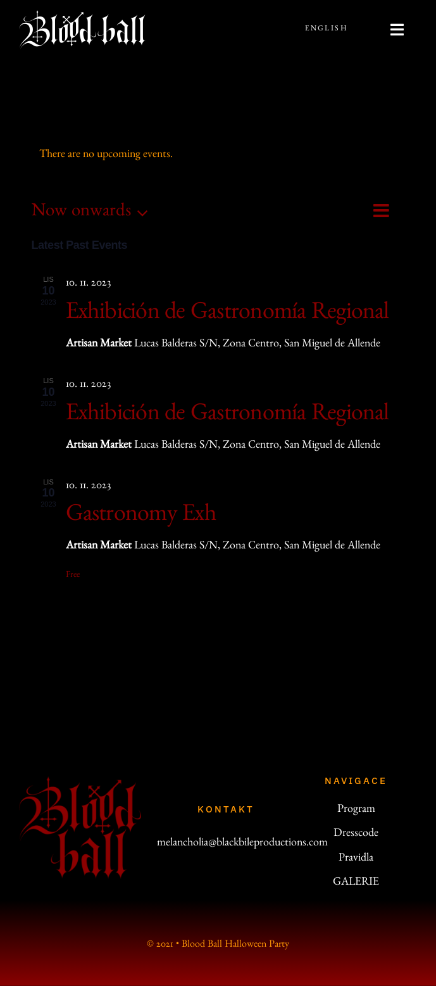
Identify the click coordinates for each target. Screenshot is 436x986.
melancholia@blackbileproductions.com (242, 844)
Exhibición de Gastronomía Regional (227, 315)
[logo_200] (80, 782)
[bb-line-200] (82, 16)
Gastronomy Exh (141, 517)
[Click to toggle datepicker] (94, 213)
